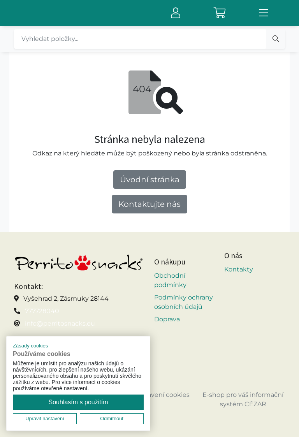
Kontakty (238, 269)
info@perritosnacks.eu (60, 323)
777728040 (42, 311)
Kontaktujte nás (149, 204)
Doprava (167, 319)
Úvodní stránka (149, 179)
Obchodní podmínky (170, 280)
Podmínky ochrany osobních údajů (183, 302)
